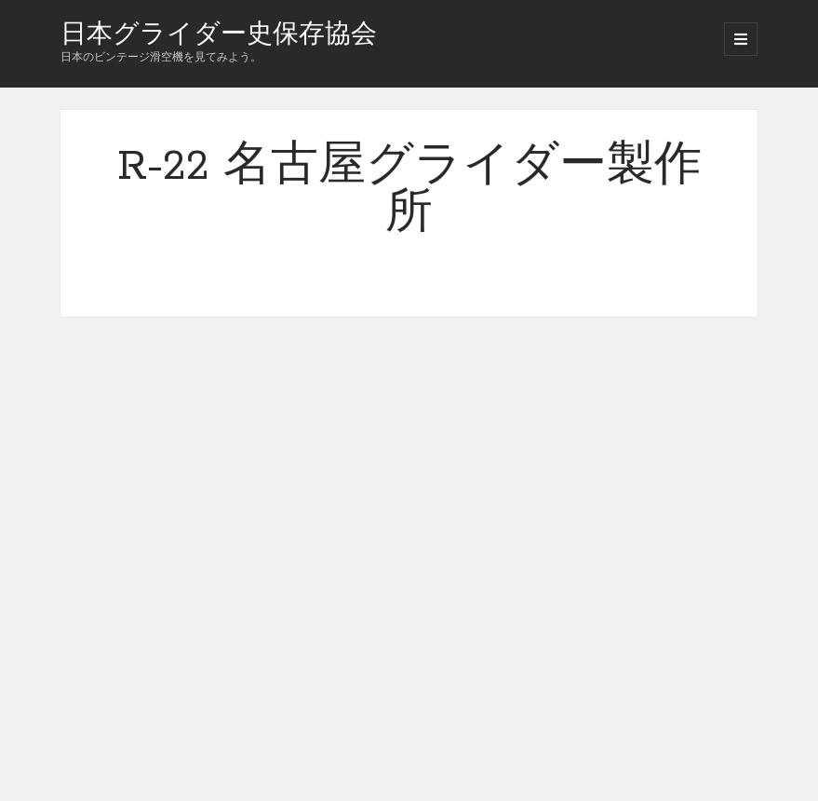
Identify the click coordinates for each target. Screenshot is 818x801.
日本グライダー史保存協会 (218, 35)
